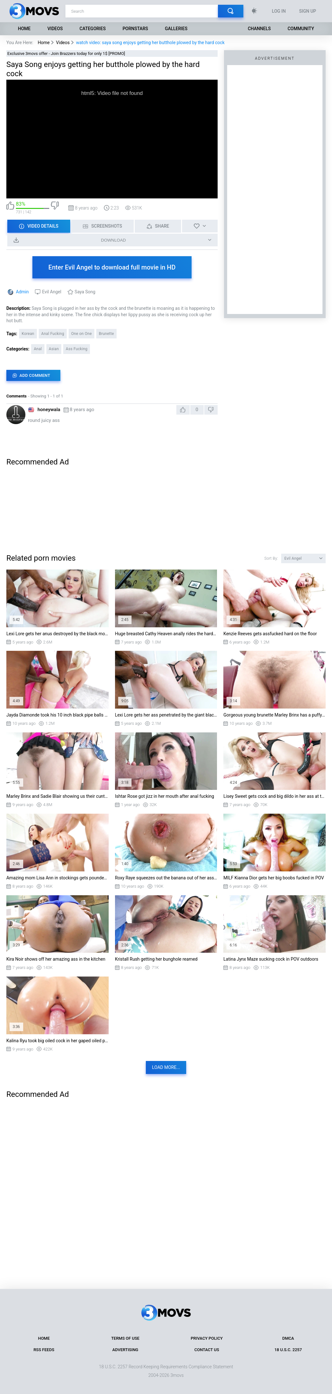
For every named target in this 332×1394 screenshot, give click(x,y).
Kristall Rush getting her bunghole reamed (156, 959)
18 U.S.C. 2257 (288, 1349)
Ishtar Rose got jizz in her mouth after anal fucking (164, 796)
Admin (22, 291)
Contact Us (206, 1349)
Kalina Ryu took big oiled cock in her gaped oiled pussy (57, 1040)
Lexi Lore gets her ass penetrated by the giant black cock (166, 714)
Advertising (125, 1349)
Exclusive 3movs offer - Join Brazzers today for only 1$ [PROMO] (66, 53)
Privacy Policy (207, 1338)
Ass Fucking (76, 349)
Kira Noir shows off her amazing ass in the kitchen (55, 959)
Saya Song (85, 291)
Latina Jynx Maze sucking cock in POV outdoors (270, 959)
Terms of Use (125, 1338)
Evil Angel (51, 291)
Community (301, 28)
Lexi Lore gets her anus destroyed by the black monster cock (57, 633)
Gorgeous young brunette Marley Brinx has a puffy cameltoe (274, 714)
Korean (28, 333)
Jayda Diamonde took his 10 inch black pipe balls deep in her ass (57, 714)
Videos (55, 28)
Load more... (166, 1067)
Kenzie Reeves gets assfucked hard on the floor (270, 633)
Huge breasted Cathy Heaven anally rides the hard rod (166, 633)
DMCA (288, 1338)
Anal (38, 349)
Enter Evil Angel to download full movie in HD (111, 267)
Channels (259, 28)
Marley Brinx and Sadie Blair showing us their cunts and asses (57, 796)
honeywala (48, 409)
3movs (177, 1375)
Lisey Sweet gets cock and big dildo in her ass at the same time (274, 796)
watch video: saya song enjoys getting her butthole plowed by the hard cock (150, 42)
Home (24, 28)
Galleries (176, 28)
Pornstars (135, 28)
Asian (54, 349)
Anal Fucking (52, 333)
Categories (92, 28)
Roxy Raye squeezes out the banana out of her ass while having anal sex (166, 877)
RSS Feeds (43, 1349)
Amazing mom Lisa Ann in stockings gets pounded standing (57, 877)
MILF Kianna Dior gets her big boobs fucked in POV (273, 877)
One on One (81, 333)
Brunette (106, 333)
